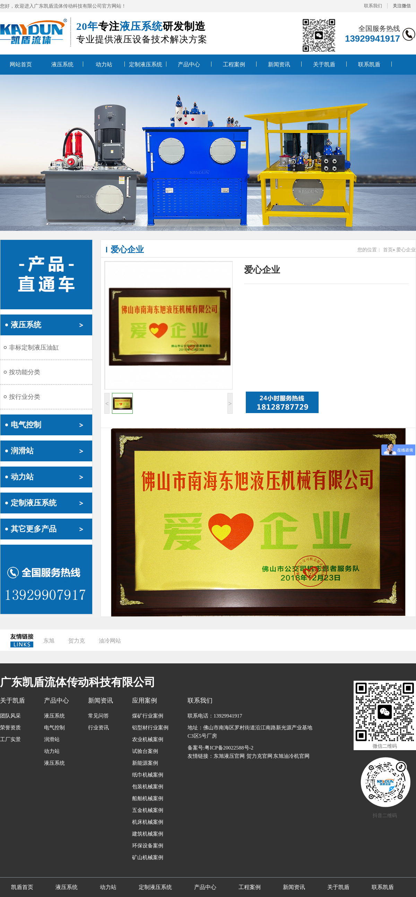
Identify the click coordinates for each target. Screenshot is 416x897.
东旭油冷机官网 (291, 756)
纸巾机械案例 (147, 775)
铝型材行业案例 (150, 727)
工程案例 (234, 64)
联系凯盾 (369, 64)
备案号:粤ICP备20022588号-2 (220, 748)
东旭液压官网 (229, 756)
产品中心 (189, 64)
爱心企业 (127, 249)
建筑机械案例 (147, 834)
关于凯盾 (324, 64)
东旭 (48, 641)
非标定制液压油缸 (34, 347)
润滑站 (22, 450)
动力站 (104, 64)
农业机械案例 (147, 739)
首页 (388, 249)
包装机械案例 (147, 786)
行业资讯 (98, 727)
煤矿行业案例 (147, 716)
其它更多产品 (34, 529)
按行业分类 (24, 396)
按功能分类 (24, 372)
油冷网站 (110, 641)
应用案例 (144, 700)
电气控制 (26, 424)
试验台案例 (145, 751)
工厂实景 (10, 739)
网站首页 (21, 64)
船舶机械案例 (147, 798)
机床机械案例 (147, 822)
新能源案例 (145, 763)
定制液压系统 (145, 64)
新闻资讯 (279, 64)
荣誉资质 (10, 727)
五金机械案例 (147, 810)
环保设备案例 (147, 845)
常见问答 (98, 716)
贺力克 (76, 641)
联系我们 (373, 5)
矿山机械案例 (147, 857)
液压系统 (62, 64)
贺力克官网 (259, 756)
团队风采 (10, 716)
